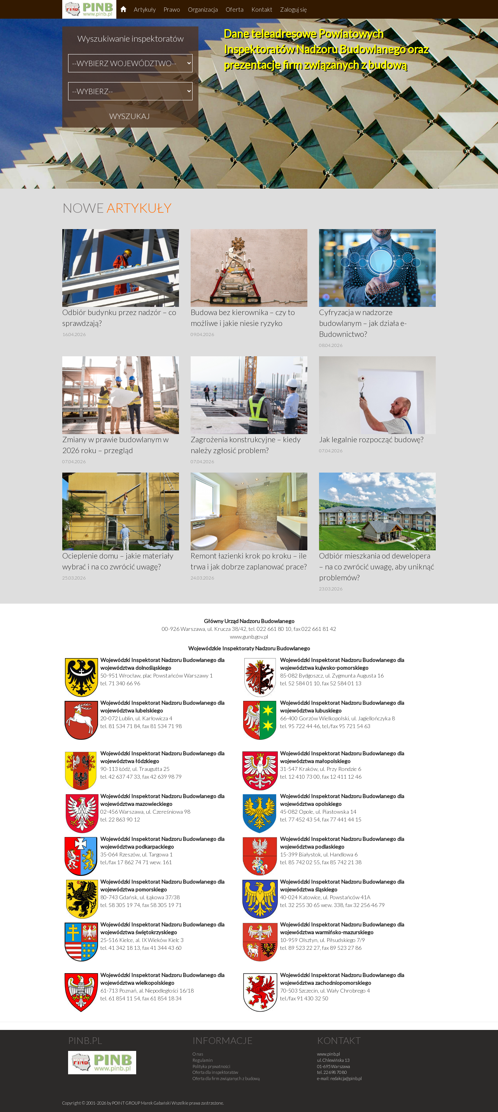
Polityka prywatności (211, 1066)
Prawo (171, 9)
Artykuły (145, 9)
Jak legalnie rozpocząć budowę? (371, 439)
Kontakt (261, 9)
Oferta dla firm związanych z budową (226, 1078)
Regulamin (203, 1060)
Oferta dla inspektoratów (215, 1072)
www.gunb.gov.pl (249, 636)
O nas (198, 1053)
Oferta (235, 9)
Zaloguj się (293, 9)
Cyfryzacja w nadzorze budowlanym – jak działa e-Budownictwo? (363, 323)
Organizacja (203, 9)
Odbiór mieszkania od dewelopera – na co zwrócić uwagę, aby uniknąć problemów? (376, 566)
